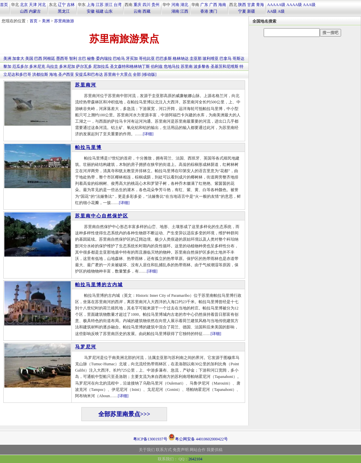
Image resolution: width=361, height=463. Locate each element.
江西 (184, 11)
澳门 (213, 11)
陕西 (242, 4)
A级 (281, 11)
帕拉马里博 (88, 147)
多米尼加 (67, 66)
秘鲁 (91, 58)
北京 (24, 4)
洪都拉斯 (40, 74)
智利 (73, 58)
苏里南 (187, 66)
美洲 (46, 21)
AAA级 (309, 4)
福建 (100, 11)
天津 (33, 4)
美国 (29, 58)
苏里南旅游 (64, 21)
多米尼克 (37, 66)
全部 (137, 74)
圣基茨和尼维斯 (224, 66)
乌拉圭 (52, 66)
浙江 (109, 4)
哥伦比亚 (147, 58)
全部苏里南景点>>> (124, 414)
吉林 (71, 4)
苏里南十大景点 (118, 74)
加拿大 (18, 58)
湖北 (184, 4)
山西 (24, 11)
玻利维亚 (211, 58)
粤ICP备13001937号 (150, 439)
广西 (213, 4)
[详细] (148, 134)
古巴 (82, 58)
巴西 (38, 58)
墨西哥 (62, 58)
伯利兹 (157, 66)
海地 (53, 74)
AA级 (272, 11)
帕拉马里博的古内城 (99, 284)
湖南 (175, 11)
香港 (204, 11)
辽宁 (62, 4)
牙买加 (132, 58)
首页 (4, 4)
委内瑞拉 (104, 58)
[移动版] (149, 74)
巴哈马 (119, 58)
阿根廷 (49, 58)
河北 (42, 4)
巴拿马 (225, 58)
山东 (109, 11)
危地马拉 (172, 66)
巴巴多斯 (164, 58)
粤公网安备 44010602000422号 (198, 437)
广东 (204, 4)
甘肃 (251, 4)
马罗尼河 (85, 346)
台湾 (118, 4)
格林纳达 (181, 58)
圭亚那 (196, 58)
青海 (260, 4)
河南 (175, 4)
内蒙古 (35, 11)
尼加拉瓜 (101, 66)
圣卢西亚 (66, 74)
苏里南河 (85, 84)
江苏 (100, 4)
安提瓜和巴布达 (89, 74)
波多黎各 (202, 66)
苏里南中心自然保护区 (101, 215)
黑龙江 (64, 11)
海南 (222, 4)
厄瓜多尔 (20, 66)
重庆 (137, 4)
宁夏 (242, 11)
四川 (146, 4)
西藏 (146, 11)
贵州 (155, 4)
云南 (137, 11)
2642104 (195, 459)
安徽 (91, 11)
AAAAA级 (276, 4)
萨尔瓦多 (84, 66)
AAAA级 (294, 4)
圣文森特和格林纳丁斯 (130, 66)
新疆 (251, 11)
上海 (91, 4)
